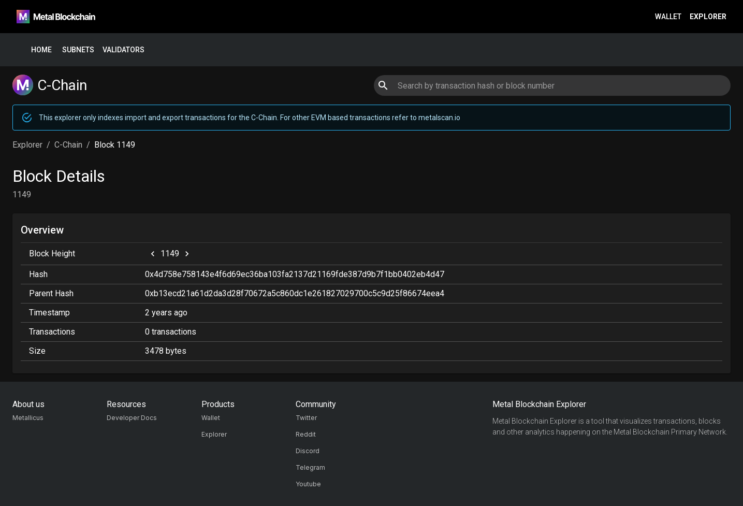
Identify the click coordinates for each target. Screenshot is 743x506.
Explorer (708, 16)
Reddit (306, 434)
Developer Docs (132, 418)
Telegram (310, 467)
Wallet (668, 16)
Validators (123, 50)
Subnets (78, 50)
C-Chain (68, 145)
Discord (307, 451)
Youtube (308, 484)
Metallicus (27, 418)
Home (41, 50)
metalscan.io (439, 117)
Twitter (306, 418)
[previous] (153, 254)
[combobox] (552, 85)
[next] (187, 254)
